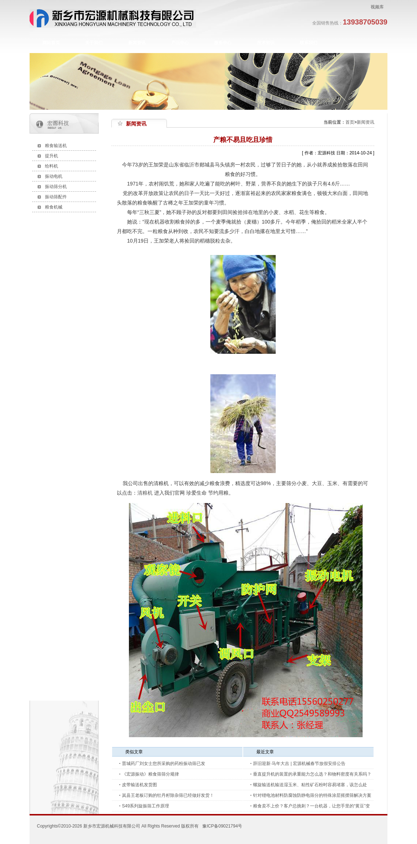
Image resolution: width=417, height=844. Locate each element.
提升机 (51, 155)
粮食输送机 (56, 145)
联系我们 (308, 42)
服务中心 (223, 42)
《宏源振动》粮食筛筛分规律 (150, 774)
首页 (349, 122)
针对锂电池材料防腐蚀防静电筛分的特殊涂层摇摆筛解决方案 (312, 795)
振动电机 (53, 176)
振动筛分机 (56, 186)
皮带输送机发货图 (139, 784)
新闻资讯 (137, 42)
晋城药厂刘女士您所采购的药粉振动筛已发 (163, 763)
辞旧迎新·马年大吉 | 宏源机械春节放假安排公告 (299, 763)
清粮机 (145, 493)
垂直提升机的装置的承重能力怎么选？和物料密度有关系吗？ (312, 774)
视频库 (377, 7)
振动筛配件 (56, 196)
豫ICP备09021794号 (222, 826)
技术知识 (266, 42)
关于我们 (94, 42)
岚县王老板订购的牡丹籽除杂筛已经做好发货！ (168, 795)
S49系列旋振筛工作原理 (145, 806)
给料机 (51, 166)
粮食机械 (53, 207)
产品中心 (180, 42)
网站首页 (51, 42)
